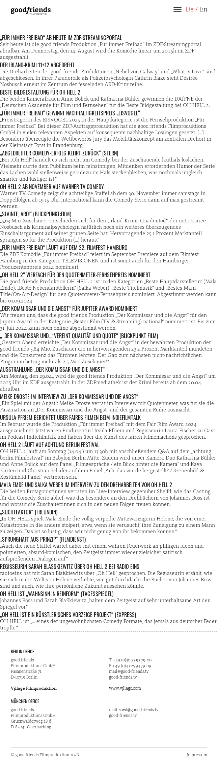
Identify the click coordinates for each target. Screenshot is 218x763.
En (203, 9)
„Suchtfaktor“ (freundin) (28, 512)
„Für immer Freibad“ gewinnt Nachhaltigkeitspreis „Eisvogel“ (70, 113)
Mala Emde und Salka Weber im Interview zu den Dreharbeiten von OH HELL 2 (86, 485)
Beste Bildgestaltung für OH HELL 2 (40, 92)
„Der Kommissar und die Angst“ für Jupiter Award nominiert (68, 308)
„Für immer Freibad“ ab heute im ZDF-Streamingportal (61, 38)
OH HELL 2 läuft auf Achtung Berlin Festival (49, 445)
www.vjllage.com (125, 688)
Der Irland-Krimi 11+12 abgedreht (37, 65)
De (190, 9)
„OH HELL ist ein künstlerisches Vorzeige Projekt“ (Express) (68, 615)
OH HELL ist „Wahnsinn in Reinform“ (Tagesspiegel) (56, 594)
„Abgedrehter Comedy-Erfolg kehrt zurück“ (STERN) (59, 153)
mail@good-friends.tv (129, 671)
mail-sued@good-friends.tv (134, 710)
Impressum (197, 755)
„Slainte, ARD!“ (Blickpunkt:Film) (35, 214)
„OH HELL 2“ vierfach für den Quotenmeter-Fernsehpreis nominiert (75, 275)
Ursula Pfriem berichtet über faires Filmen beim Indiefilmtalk (70, 417)
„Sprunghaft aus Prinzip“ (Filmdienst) (43, 539)
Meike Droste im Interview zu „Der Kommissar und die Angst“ (69, 397)
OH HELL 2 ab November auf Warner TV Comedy (52, 187)
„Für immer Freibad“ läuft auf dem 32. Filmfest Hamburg (64, 248)
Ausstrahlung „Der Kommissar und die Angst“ (52, 369)
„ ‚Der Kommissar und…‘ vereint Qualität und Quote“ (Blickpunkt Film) (79, 336)
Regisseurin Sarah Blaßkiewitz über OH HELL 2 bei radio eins (69, 566)
